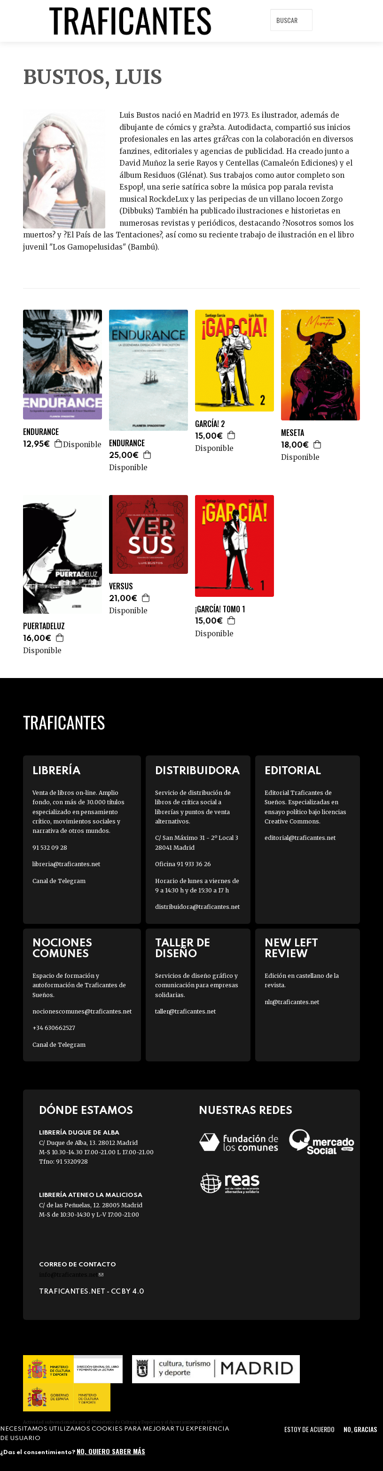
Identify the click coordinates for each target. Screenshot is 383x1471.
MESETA (292, 433)
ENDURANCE (41, 432)
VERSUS (121, 586)
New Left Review (291, 949)
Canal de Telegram (59, 880)
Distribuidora (197, 771)
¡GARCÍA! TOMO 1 (220, 609)
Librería (56, 771)
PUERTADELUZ (44, 626)
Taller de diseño (182, 949)
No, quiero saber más (111, 1451)
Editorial (293, 771)
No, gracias (360, 1429)
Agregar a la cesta (59, 443)
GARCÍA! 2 (210, 424)
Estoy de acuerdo (309, 1429)
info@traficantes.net (71, 1274)
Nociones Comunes (62, 949)
